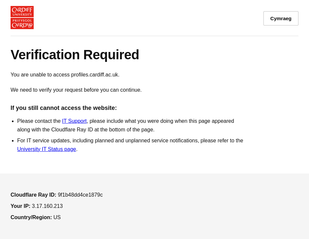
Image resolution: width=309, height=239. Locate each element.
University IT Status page (46, 149)
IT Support (74, 121)
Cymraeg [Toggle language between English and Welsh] (281, 18)
